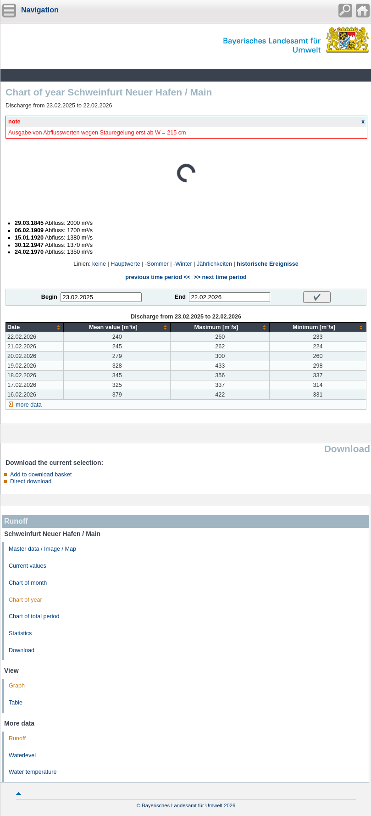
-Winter (182, 264)
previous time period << (157, 277)
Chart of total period (34, 616)
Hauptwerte (125, 264)
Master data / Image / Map (42, 549)
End (180, 297)
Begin (49, 297)
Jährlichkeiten (214, 264)
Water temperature (33, 772)
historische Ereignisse (267, 264)
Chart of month (28, 583)
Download (21, 650)
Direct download (30, 481)
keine (99, 264)
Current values (27, 566)
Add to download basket (41, 474)
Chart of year (25, 600)
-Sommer (157, 264)
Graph (17, 685)
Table (15, 702)
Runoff (17, 738)
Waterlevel (22, 755)
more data (29, 405)
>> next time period (220, 277)
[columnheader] (35, 327)
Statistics (20, 633)
